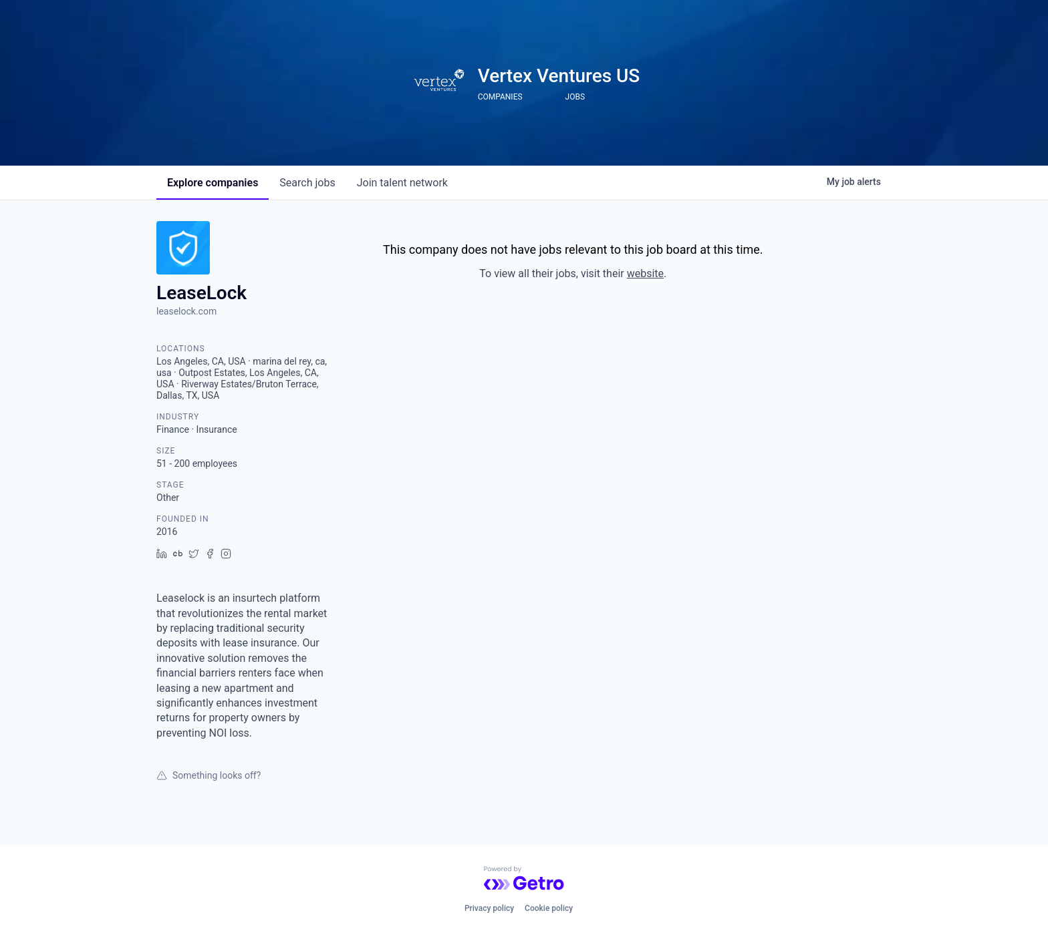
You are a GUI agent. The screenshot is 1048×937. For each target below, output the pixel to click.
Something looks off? (208, 775)
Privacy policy (489, 908)
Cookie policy (549, 908)
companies (212, 182)
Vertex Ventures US (559, 76)
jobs (307, 182)
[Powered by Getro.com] (524, 878)
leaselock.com (186, 311)
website (645, 273)
